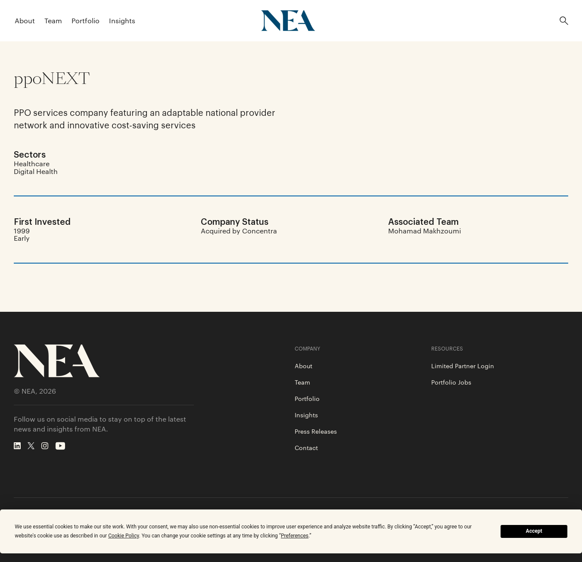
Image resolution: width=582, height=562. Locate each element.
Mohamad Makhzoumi (424, 230)
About (25, 20)
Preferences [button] (294, 536)
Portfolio (86, 20)
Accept (534, 531)
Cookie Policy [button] (123, 536)
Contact (306, 447)
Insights (122, 20)
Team (53, 20)
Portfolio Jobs (451, 382)
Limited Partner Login (462, 366)
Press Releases (316, 431)
